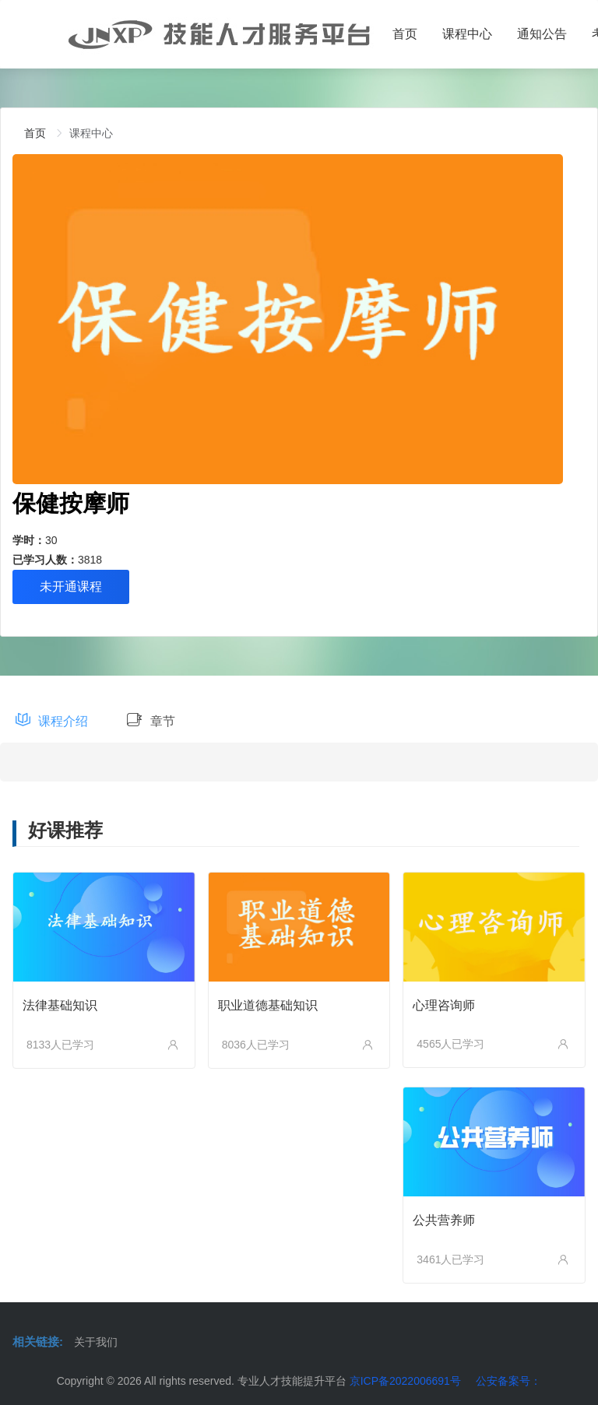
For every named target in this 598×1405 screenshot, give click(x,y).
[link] (35, 133)
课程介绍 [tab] (52, 721)
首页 (404, 33)
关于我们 (96, 1342)
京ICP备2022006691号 (405, 1381)
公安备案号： (508, 1381)
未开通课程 (71, 586)
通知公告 (542, 33)
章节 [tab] (150, 721)
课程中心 (467, 33)
